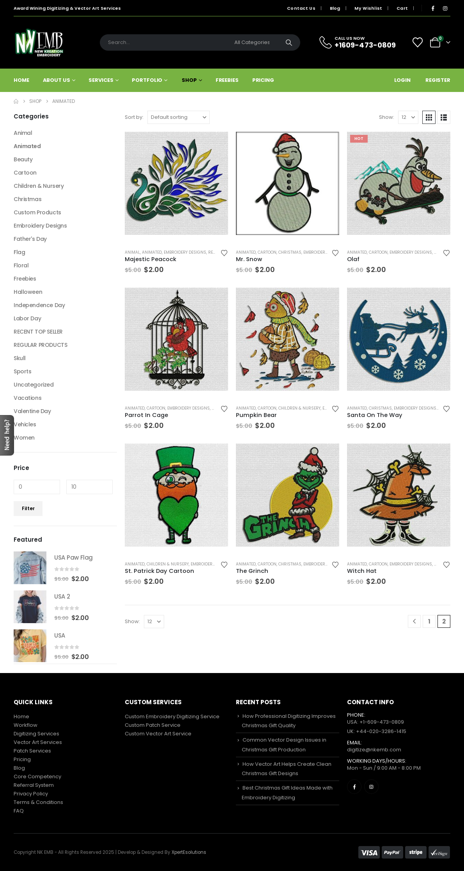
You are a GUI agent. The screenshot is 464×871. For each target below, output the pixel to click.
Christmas (289, 252)
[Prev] (414, 621)
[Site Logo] (39, 42)
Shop (189, 80)
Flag (19, 252)
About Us (56, 80)
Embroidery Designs (185, 252)
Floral (21, 265)
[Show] (408, 117)
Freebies (227, 80)
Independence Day (39, 305)
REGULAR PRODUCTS (40, 345)
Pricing (263, 80)
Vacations (27, 398)
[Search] (289, 42)
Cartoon (267, 252)
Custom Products (37, 212)
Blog (335, 8)
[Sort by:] (178, 117)
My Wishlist (368, 8)
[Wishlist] (418, 42)
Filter (28, 508)
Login (402, 80)
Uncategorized (34, 385)
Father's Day (30, 239)
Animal (132, 252)
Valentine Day (32, 411)
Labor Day (27, 318)
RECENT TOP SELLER (38, 332)
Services (101, 80)
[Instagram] (445, 8)
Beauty (23, 159)
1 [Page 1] (429, 621)
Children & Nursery (299, 408)
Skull (20, 358)
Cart (402, 8)
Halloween (28, 292)
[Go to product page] (176, 183)
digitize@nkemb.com (374, 749)
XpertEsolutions (189, 852)
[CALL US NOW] (362, 42)
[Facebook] (433, 8)
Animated (152, 252)
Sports (22, 371)
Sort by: (134, 117)
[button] (429, 117)
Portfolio (147, 80)
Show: (386, 117)
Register (437, 80)
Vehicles (25, 424)
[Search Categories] (253, 42)
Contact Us (301, 8)
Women (24, 438)
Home (21, 80)
